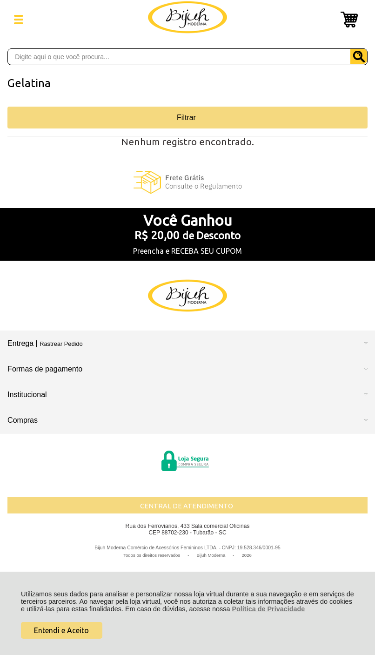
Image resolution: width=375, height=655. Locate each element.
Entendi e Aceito (61, 630)
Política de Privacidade (268, 609)
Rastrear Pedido (61, 343)
